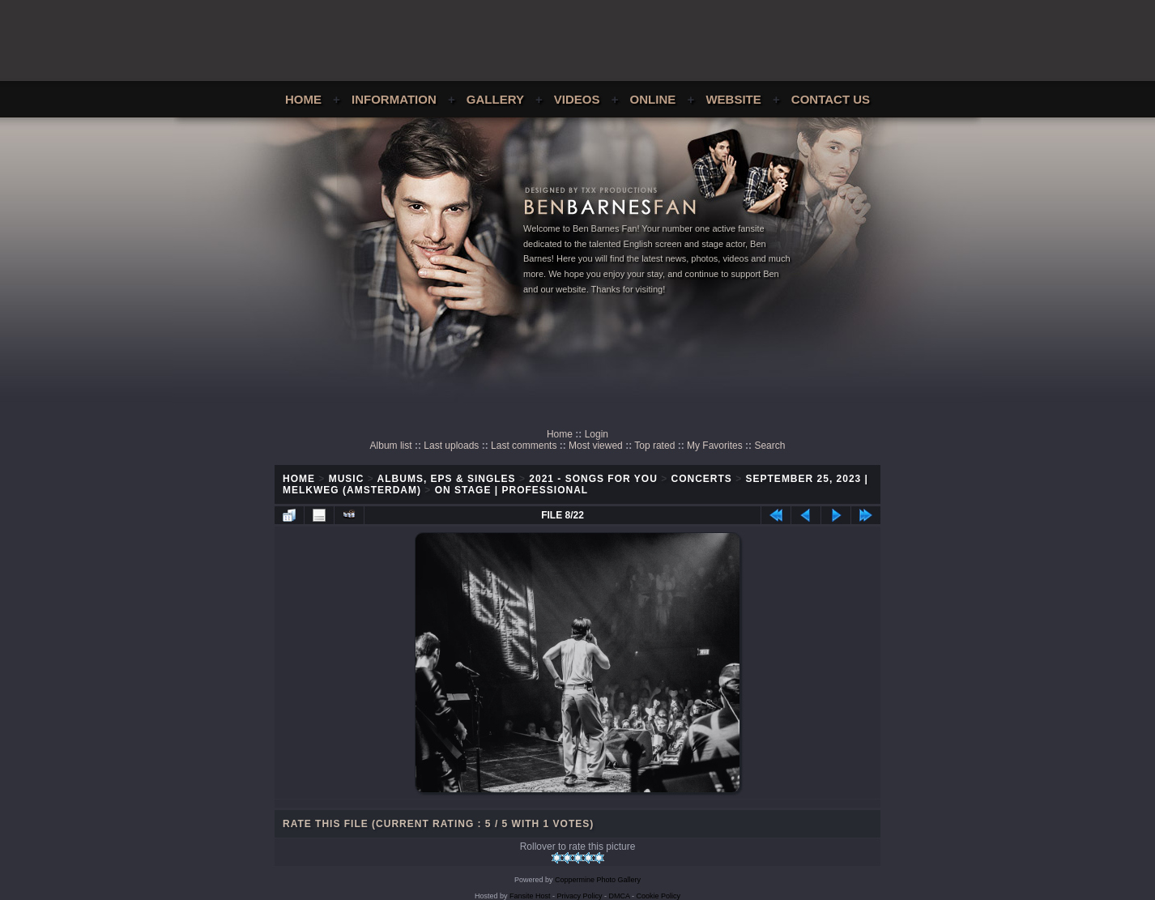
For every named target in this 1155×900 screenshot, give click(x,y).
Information (394, 99)
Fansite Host (530, 896)
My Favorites (715, 445)
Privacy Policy (580, 896)
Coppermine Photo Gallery (598, 880)
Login (596, 434)
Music (346, 478)
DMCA (619, 896)
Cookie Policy (659, 896)
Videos (577, 99)
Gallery (495, 99)
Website (733, 99)
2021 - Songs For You (593, 478)
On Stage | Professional (511, 490)
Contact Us (830, 99)
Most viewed (596, 445)
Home (303, 99)
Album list (391, 445)
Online (653, 99)
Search (769, 445)
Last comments (523, 445)
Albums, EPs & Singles (446, 478)
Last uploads (451, 445)
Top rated (654, 445)
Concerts (701, 478)
